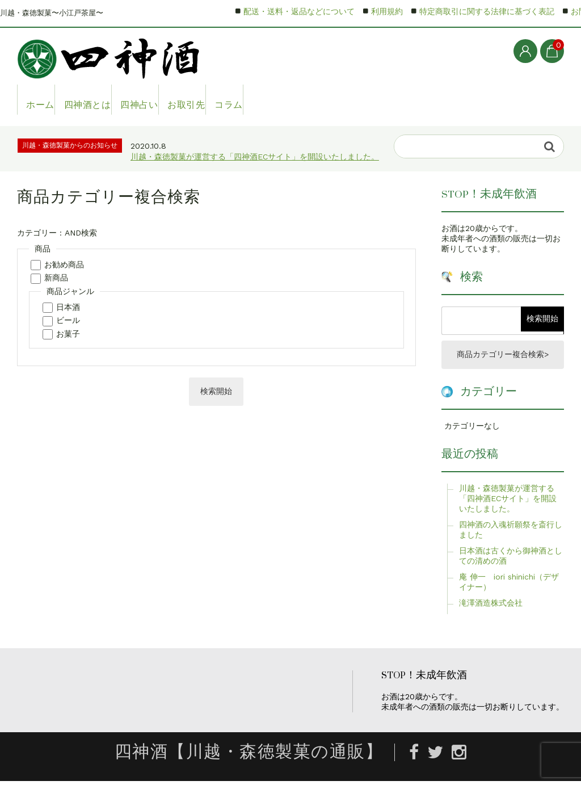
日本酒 (68, 307)
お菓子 (68, 333)
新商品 (56, 277)
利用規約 (387, 11)
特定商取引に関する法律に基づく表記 (486, 11)
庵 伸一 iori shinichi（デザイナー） (509, 585)
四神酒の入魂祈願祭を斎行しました (510, 533)
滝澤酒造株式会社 (491, 606)
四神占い (178, 99)
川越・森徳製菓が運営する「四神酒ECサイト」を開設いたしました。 (254, 156)
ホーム (45, 99)
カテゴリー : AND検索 (57, 232)
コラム (302, 99)
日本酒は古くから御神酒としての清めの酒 (510, 559)
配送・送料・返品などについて (299, 11)
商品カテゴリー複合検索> (503, 356)
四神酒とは (109, 99)
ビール (68, 320)
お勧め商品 (64, 264)
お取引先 (243, 99)
